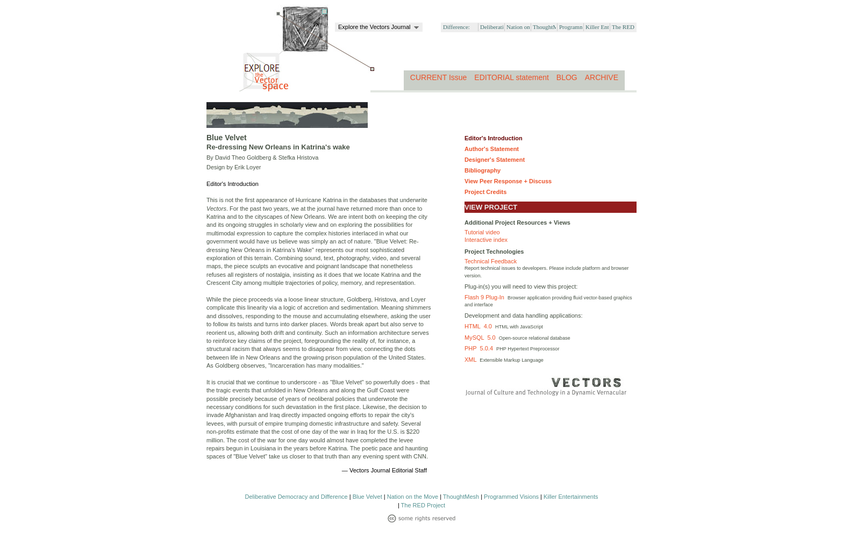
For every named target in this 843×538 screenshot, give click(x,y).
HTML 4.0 (480, 326)
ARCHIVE (601, 77)
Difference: (456, 27)
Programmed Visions (511, 496)
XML (472, 359)
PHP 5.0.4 (480, 348)
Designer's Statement (495, 159)
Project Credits (485, 192)
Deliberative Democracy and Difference (296, 496)
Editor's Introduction (494, 138)
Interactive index (486, 239)
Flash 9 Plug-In (486, 297)
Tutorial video (482, 232)
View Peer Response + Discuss (508, 181)
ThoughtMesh (461, 496)
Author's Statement (492, 149)
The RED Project (423, 505)
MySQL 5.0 (482, 337)
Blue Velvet (367, 496)
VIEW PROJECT (491, 207)
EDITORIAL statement (511, 77)
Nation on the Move (412, 496)
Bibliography (483, 170)
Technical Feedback (491, 261)
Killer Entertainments (571, 496)
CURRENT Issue (438, 77)
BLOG (566, 77)
